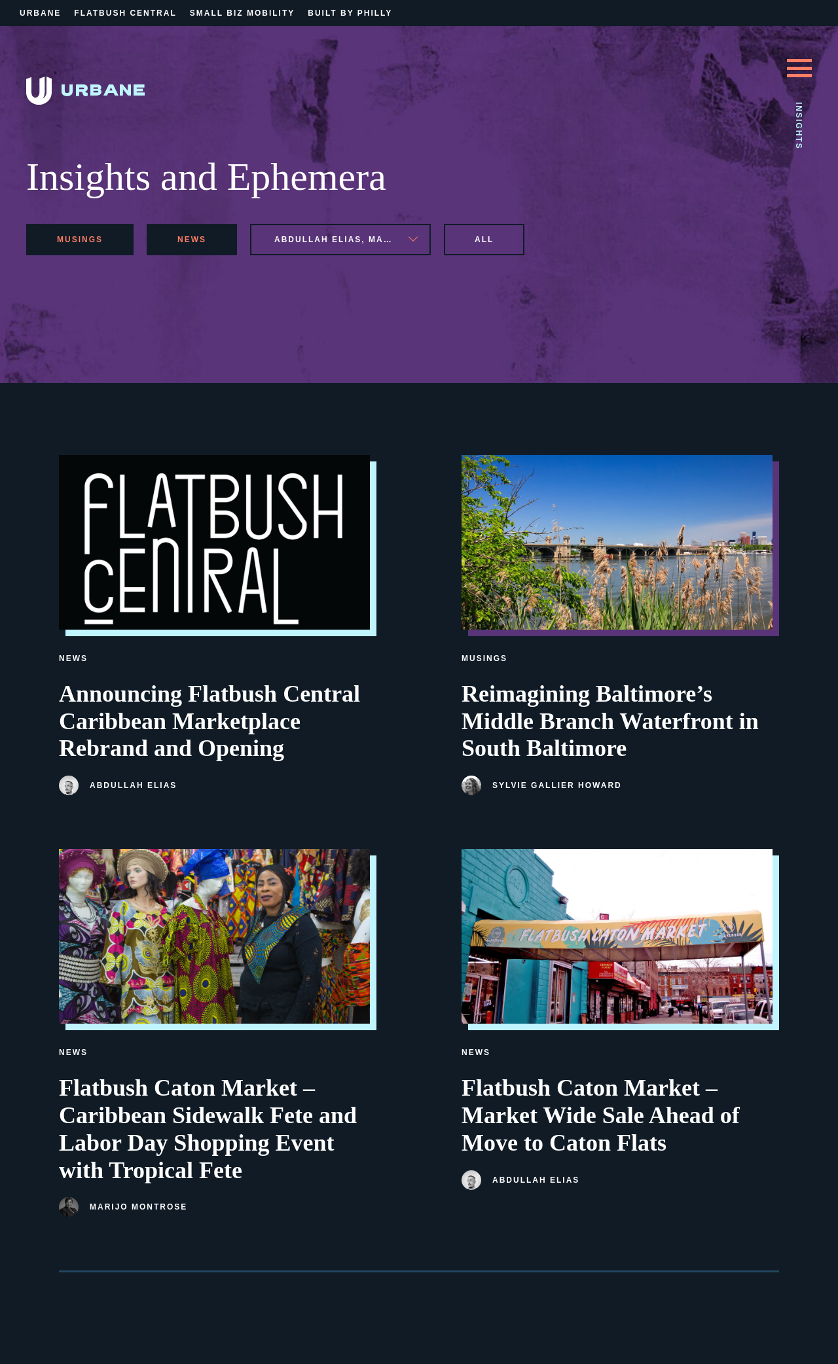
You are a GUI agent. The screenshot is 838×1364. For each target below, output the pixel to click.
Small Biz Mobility (242, 13)
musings (80, 239)
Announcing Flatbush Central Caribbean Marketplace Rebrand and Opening (209, 721)
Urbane (40, 13)
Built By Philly (350, 13)
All (484, 239)
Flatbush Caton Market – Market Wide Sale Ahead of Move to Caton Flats (601, 1115)
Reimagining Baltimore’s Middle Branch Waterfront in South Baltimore (610, 721)
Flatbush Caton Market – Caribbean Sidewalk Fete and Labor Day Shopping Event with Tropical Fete (208, 1129)
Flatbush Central (125, 13)
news (191, 239)
